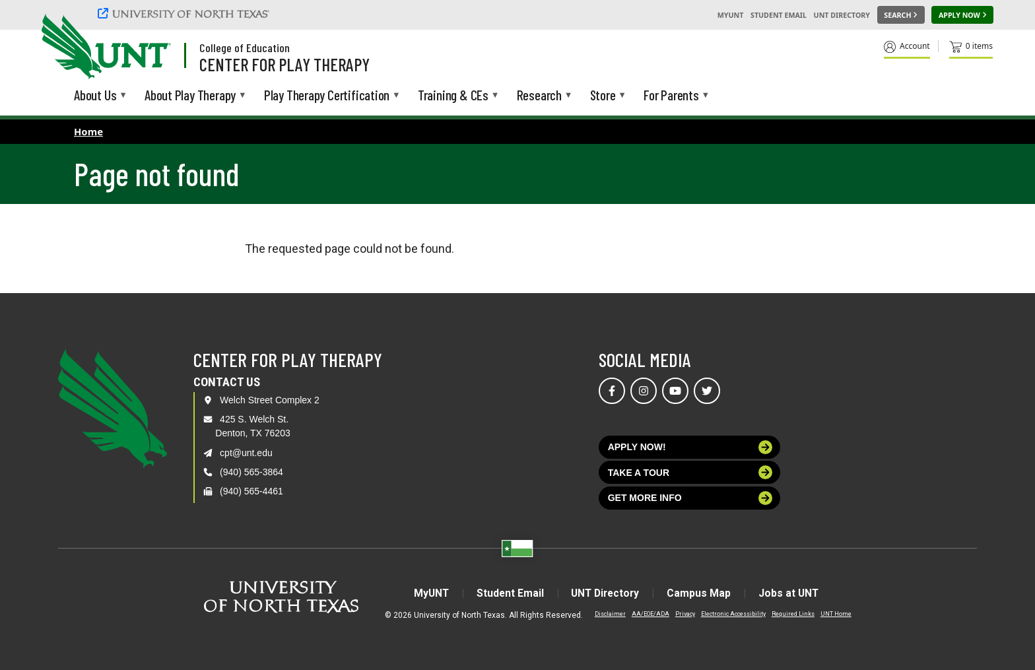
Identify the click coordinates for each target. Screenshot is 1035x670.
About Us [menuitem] (95, 96)
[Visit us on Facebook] (612, 391)
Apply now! (690, 447)
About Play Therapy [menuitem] (190, 96)
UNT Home (835, 613)
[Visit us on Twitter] (707, 391)
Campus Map (702, 593)
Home (88, 131)
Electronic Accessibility (733, 613)
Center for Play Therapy (284, 64)
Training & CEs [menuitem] (453, 96)
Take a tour (690, 472)
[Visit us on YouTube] (675, 391)
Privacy (685, 613)
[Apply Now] (962, 15)
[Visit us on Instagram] (643, 391)
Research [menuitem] (539, 96)
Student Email (779, 15)
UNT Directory (842, 15)
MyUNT (731, 15)
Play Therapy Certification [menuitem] (326, 96)
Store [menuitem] (603, 96)
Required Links (793, 613)
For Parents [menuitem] (671, 96)
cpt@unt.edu (246, 453)
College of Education (244, 47)
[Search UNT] (901, 15)
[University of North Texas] (185, 13)
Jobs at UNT (793, 593)
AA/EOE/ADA (650, 613)
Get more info (690, 498)
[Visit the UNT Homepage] (150, 47)
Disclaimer (610, 613)
